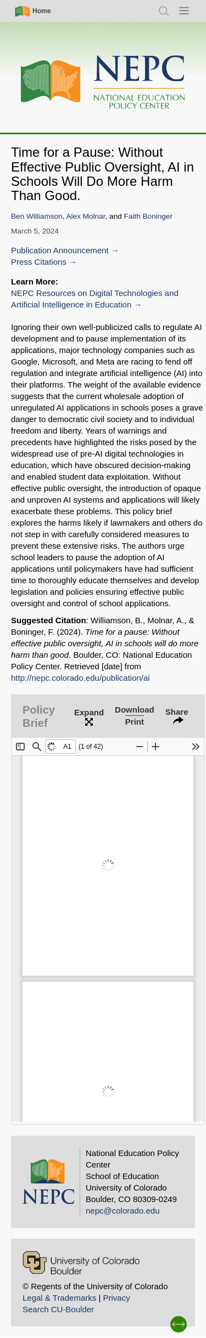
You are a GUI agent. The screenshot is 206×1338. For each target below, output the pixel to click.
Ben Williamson (37, 216)
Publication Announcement (60, 250)
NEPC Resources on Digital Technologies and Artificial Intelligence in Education (95, 298)
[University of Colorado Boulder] (81, 1262)
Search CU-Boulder (58, 1309)
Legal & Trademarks (59, 1297)
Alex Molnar (85, 216)
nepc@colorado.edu (123, 1210)
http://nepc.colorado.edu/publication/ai (80, 677)
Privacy (116, 1297)
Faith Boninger (148, 216)
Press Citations (38, 261)
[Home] (103, 82)
